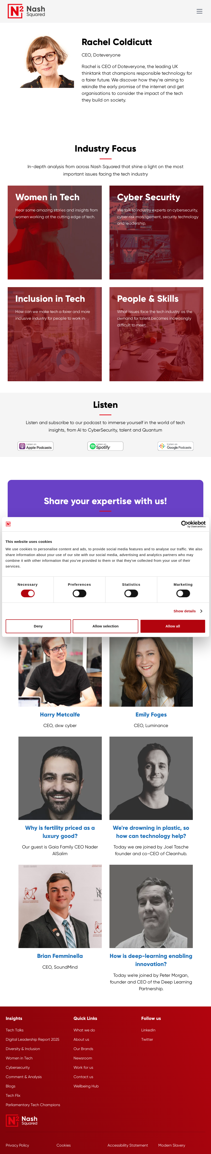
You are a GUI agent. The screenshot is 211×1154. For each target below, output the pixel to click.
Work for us (83, 1067)
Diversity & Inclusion (23, 1048)
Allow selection (105, 626)
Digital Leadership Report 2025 (32, 1039)
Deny (38, 626)
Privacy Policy (17, 1145)
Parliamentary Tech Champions (33, 1105)
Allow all (172, 626)
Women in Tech (19, 1058)
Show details (185, 611)
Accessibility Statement (128, 1145)
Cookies (64, 1145)
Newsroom (83, 1058)
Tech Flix (13, 1095)
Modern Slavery (171, 1145)
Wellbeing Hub (86, 1086)
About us (81, 1039)
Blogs (10, 1086)
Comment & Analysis (24, 1076)
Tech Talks (14, 1030)
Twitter (147, 1039)
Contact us (83, 1076)
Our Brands (83, 1048)
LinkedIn (148, 1030)
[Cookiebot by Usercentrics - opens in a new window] (184, 524)
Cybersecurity (18, 1067)
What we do (84, 1030)
